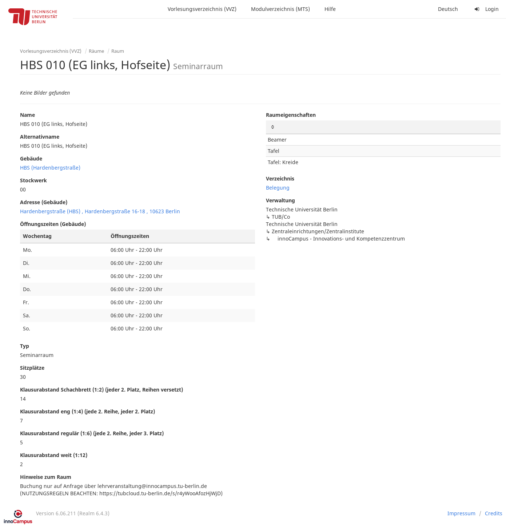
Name (27, 114)
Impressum (461, 513)
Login (486, 8)
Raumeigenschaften (291, 114)
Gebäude (31, 158)
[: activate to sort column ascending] (383, 127)
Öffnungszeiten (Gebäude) (53, 224)
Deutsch (448, 8)
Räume (96, 51)
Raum (117, 51)
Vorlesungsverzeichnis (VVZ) (202, 8)
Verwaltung (280, 200)
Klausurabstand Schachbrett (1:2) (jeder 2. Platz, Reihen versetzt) (101, 389)
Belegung (278, 187)
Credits (493, 513)
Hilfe (330, 8)
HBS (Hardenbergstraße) (50, 167)
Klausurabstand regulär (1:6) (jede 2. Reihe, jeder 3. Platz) (92, 433)
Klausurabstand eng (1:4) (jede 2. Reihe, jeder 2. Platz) (87, 411)
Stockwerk (33, 180)
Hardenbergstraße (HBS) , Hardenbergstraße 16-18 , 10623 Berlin (100, 211)
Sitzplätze (32, 367)
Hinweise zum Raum (45, 476)
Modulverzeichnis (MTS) (280, 8)
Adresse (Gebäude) (43, 202)
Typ (24, 345)
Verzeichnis (280, 178)
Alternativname (39, 136)
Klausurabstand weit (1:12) (53, 455)
